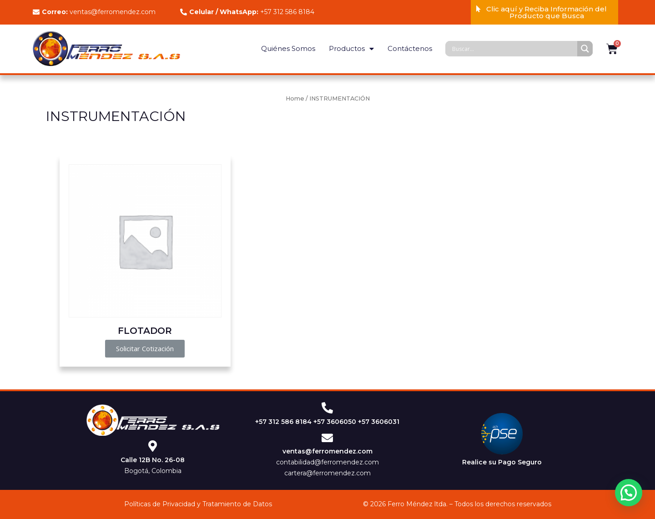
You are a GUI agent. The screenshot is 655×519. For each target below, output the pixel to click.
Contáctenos (410, 48)
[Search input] (513, 48)
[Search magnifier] (585, 48)
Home (295, 98)
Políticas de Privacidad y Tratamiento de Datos (198, 504)
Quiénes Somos (288, 48)
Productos (351, 48)
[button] (544, 12)
